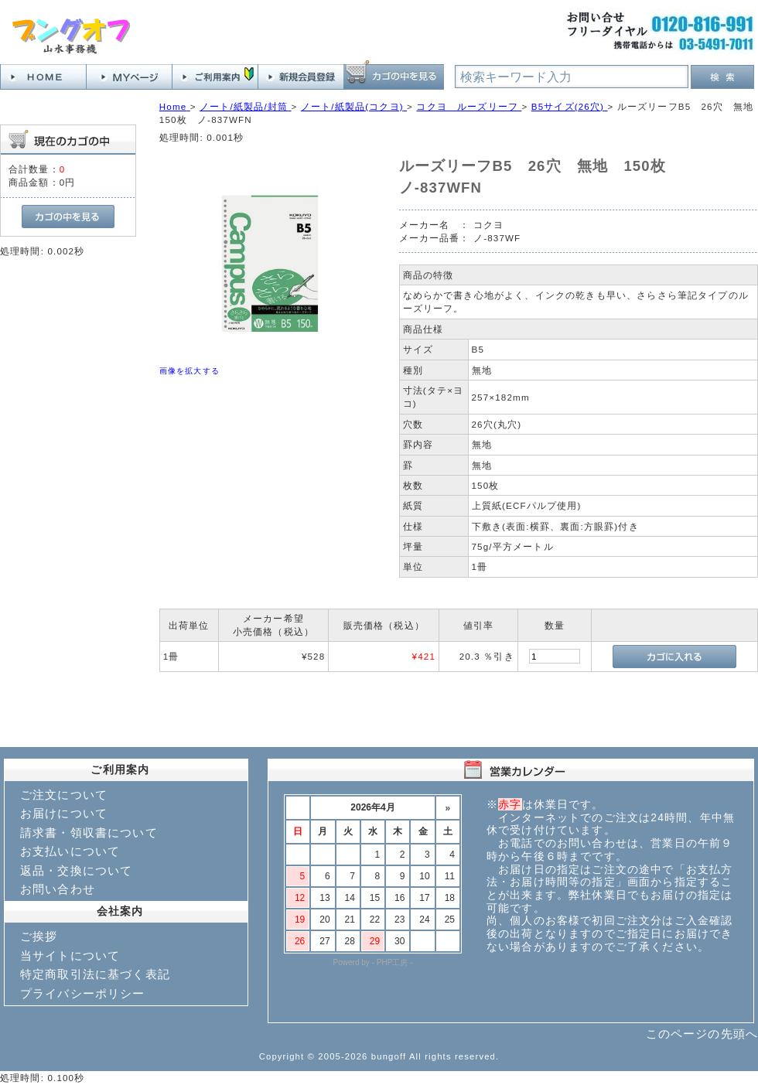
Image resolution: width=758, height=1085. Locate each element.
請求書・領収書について (89, 832)
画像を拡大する (189, 371)
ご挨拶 (38, 936)
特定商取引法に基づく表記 (95, 974)
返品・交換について (76, 870)
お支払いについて (70, 851)
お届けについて (64, 813)
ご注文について (64, 794)
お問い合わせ (57, 889)
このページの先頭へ (702, 1033)
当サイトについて (70, 955)
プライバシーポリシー (82, 993)
